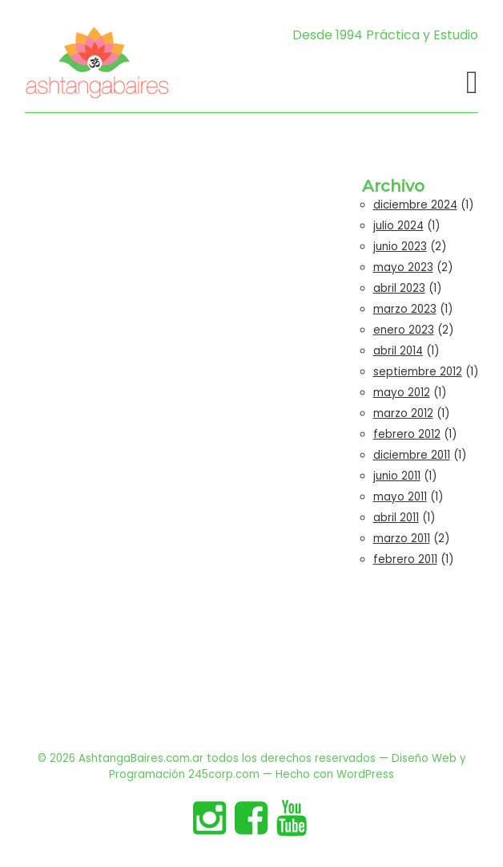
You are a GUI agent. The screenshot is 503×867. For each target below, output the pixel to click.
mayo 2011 (400, 496)
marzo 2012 (403, 413)
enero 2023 (403, 330)
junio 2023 (400, 246)
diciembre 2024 (415, 205)
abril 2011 (396, 517)
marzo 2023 (405, 309)
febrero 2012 (407, 434)
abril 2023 (399, 288)
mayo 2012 (401, 392)
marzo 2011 (401, 538)
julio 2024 (398, 225)
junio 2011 (397, 476)
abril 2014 (398, 351)
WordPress (365, 774)
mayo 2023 (403, 267)
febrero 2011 (405, 559)
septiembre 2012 (417, 371)
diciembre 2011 (411, 455)
